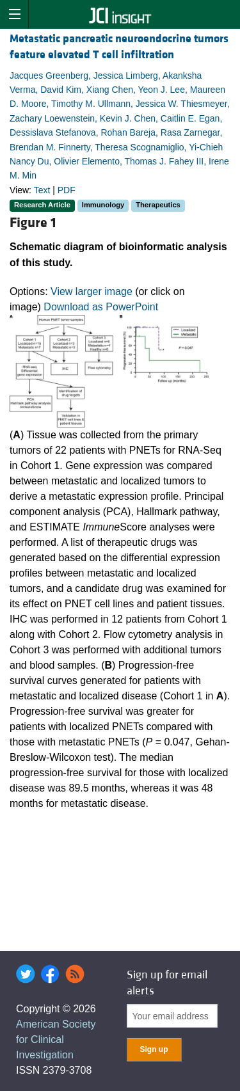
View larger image (91, 291)
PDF (67, 190)
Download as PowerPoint (101, 306)
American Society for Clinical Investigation (56, 1039)
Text (42, 190)
